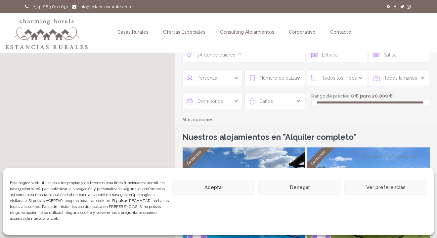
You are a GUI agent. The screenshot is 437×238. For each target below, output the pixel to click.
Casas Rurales (133, 32)
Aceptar (213, 187)
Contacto (340, 32)
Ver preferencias (386, 187)
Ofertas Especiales (184, 32)
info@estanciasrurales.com (102, 6)
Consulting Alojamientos (247, 32)
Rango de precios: (330, 96)
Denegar (300, 187)
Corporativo (302, 32)
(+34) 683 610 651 (46, 6)
